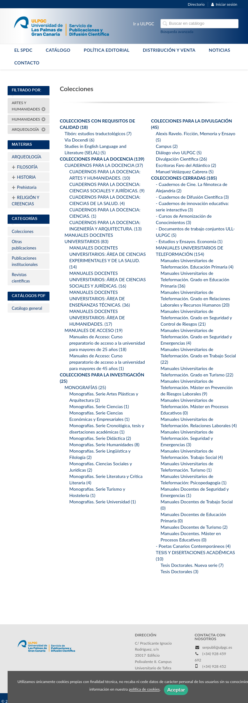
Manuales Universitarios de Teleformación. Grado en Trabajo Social (198, 356)
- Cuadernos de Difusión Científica (192, 197)
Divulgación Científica (181, 159)
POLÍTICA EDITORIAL (106, 50)
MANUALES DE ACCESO (93, 330)
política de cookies (144, 689)
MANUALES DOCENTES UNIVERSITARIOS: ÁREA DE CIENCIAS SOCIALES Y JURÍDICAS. (107, 279)
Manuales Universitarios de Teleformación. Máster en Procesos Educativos (194, 406)
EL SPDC (23, 50)
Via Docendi (79, 140)
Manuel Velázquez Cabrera (184, 171)
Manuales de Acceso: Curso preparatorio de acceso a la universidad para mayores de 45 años (107, 362)
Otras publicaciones (24, 244)
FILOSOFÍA (25, 167)
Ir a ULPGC (143, 23)
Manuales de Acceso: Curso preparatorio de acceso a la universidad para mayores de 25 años (107, 343)
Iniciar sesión (224, 4)
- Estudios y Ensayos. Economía (189, 241)
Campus (167, 146)
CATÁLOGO (58, 50)
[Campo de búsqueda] (199, 23)
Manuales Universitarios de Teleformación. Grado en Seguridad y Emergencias (196, 337)
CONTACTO (27, 62)
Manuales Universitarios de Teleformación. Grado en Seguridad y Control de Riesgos (196, 317)
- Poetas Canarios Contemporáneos (193, 546)
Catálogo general (27, 308)
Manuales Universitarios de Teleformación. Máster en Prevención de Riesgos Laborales (196, 387)
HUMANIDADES (29, 119)
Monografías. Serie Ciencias (99, 406)
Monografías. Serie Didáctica (100, 438)
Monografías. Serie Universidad (102, 501)
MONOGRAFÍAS (85, 387)
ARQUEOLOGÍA (29, 129)
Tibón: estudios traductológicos (97, 133)
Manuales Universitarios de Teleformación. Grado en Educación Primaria (194, 279)
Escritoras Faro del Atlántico (186, 165)
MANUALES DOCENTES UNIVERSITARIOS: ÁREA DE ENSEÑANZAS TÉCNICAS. (99, 298)
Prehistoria (24, 187)
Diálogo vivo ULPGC (178, 152)
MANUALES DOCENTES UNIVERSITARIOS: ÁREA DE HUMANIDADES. (97, 317)
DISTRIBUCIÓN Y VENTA (169, 50)
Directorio (196, 4)
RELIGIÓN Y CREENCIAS (25, 200)
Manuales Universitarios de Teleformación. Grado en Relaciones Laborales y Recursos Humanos (195, 298)
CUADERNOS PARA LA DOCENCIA (103, 165)
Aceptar (176, 689)
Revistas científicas (21, 277)
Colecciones (22, 231)
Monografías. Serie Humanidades (104, 444)
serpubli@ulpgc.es (217, 647)
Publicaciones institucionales (25, 261)
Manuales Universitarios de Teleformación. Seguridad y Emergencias (186, 438)
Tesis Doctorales (179, 571)
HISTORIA (24, 177)
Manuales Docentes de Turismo (193, 527)
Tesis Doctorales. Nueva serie (191, 565)
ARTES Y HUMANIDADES (29, 105)
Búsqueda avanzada (176, 31)
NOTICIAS (219, 50)
